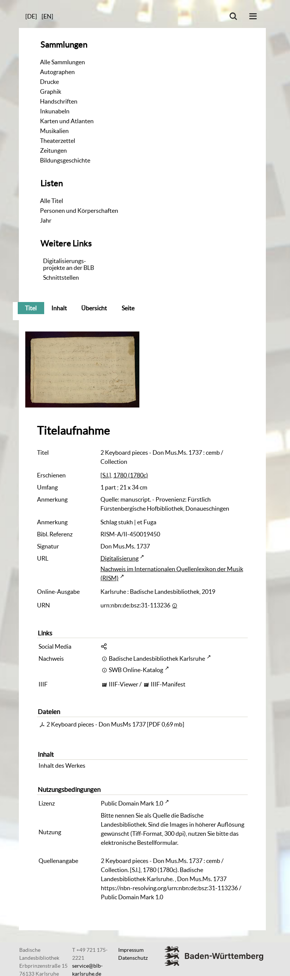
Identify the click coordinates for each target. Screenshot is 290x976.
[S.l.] (105, 475)
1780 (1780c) (130, 475)
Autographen (57, 71)
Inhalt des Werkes (62, 765)
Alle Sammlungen (62, 62)
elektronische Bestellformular (139, 842)
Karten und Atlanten (67, 121)
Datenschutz (133, 958)
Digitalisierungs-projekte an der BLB (68, 264)
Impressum (130, 950)
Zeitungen (53, 150)
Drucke (49, 81)
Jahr (45, 220)
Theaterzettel (57, 140)
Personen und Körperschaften (79, 210)
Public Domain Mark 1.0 (132, 803)
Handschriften (58, 101)
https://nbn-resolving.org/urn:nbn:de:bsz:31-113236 (169, 888)
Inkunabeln (54, 111)
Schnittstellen (61, 277)
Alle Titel (51, 200)
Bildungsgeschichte (65, 160)
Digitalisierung (119, 558)
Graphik (50, 91)
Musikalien (54, 130)
